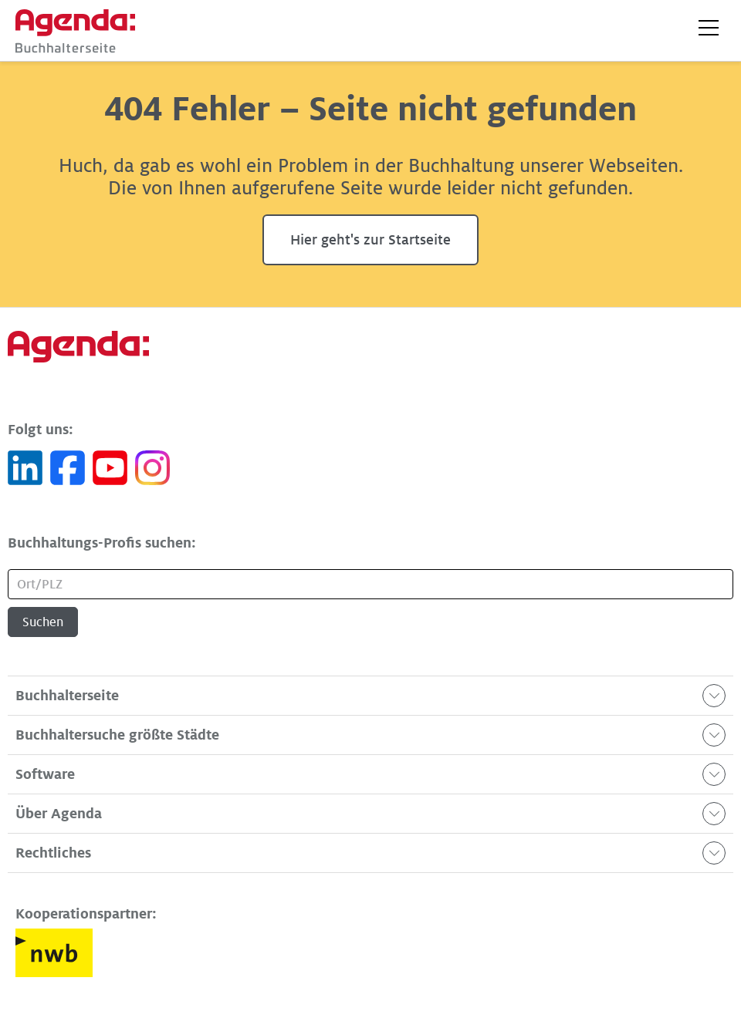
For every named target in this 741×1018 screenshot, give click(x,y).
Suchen (42, 622)
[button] (708, 27)
